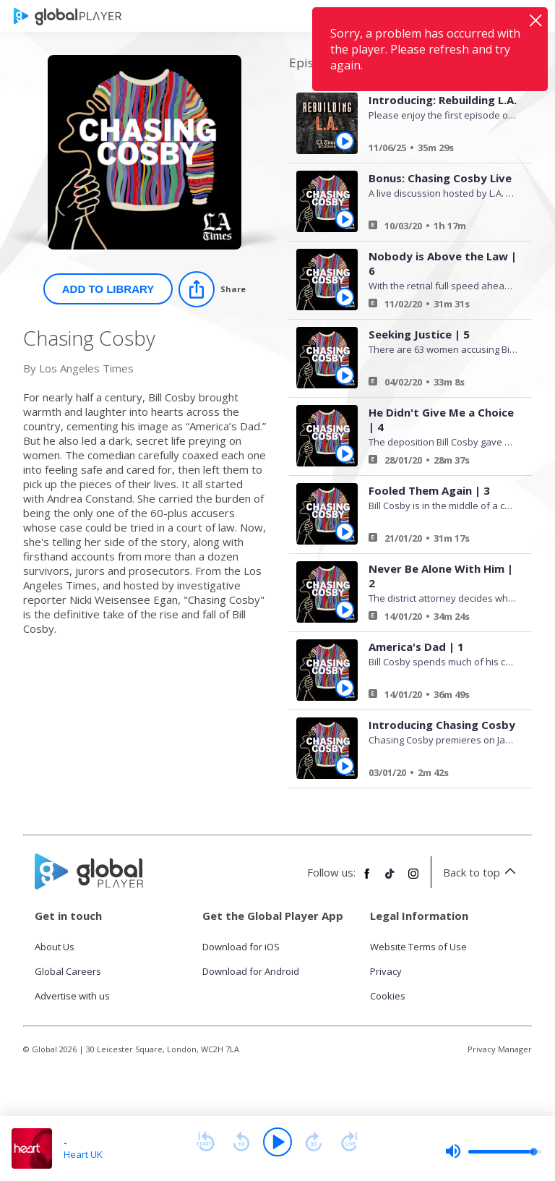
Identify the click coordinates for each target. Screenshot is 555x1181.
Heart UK (83, 1154)
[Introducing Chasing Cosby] (437, 775)
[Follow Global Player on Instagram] (413, 879)
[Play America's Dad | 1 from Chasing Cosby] (344, 687)
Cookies (387, 995)
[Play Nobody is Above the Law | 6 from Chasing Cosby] (344, 297)
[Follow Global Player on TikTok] (390, 879)
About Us (54, 946)
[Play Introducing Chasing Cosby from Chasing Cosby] (344, 765)
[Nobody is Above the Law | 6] (437, 306)
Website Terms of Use (418, 946)
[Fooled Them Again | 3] (437, 540)
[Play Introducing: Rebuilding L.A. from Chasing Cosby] (344, 141)
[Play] (277, 1141)
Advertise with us (72, 995)
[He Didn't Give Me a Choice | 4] (437, 462)
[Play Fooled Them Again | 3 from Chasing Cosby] (344, 531)
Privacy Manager (500, 1049)
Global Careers (68, 971)
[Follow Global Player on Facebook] (367, 879)
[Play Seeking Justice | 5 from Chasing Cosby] (344, 375)
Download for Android (250, 971)
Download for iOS (241, 946)
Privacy (386, 971)
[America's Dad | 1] (437, 696)
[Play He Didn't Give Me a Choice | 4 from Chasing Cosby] (344, 453)
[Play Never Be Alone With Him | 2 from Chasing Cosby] (344, 609)
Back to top (481, 872)
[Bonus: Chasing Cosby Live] (437, 228)
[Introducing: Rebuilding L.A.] (437, 150)
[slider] (493, 1151)
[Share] (212, 289)
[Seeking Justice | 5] (437, 384)
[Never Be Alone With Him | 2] (437, 618)
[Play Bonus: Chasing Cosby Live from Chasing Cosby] (344, 219)
